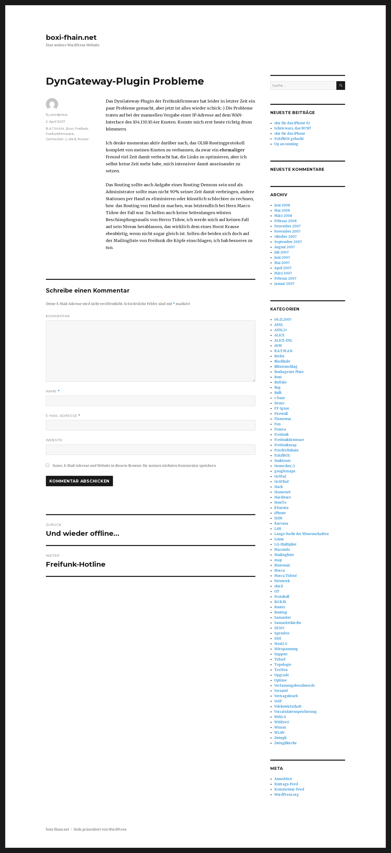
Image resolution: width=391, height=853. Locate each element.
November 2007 (287, 231)
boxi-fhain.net (71, 37)
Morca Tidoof (285, 576)
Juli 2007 (281, 252)
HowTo (280, 502)
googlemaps (284, 471)
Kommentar (58, 316)
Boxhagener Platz (288, 372)
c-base (279, 398)
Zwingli (280, 738)
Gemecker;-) (56, 139)
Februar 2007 (285, 278)
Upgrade (281, 675)
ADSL (278, 325)
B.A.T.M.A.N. (55, 128)
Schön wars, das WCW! (292, 128)
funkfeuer (282, 461)
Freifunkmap (285, 445)
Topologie (282, 665)
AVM (278, 346)
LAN (277, 529)
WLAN (279, 733)
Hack (278, 487)
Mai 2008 (282, 210)
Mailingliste (284, 555)
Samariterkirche (287, 623)
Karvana (281, 523)
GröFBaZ (281, 482)
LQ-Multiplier (285, 544)
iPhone (280, 513)
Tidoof (280, 659)
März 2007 (283, 273)
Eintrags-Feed (286, 784)
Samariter (282, 617)
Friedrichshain (286, 450)
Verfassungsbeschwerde (294, 685)
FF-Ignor (281, 408)
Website (54, 440)
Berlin (279, 356)
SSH (277, 638)
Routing (280, 612)
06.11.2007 (282, 319)
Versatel (281, 691)
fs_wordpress (56, 115)
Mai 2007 (282, 263)
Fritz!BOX (282, 455)
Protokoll (281, 597)
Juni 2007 (282, 257)
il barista (281, 508)
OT (276, 591)
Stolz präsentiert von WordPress (100, 829)
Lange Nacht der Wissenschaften (301, 534)
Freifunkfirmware (60, 134)
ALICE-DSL (283, 340)
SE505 (279, 628)
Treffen (281, 670)
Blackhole (282, 361)
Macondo (282, 550)
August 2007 (284, 247)
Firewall (281, 414)
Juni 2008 (282, 205)
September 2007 (288, 242)
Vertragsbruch (286, 696)
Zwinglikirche (285, 743)
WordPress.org (286, 794)
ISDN (278, 518)
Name (53, 391)
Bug (277, 387)
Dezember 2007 (287, 226)
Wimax (280, 727)
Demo (279, 403)
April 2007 (282, 268)
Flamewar (282, 419)
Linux (279, 539)
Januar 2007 (284, 284)
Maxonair (282, 565)
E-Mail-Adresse (63, 416)
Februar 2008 (285, 221)
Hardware (282, 497)
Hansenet (282, 492)
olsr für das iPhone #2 (292, 123)
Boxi (69, 128)
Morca (279, 570)
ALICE (279, 335)
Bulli (278, 393)
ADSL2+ (280, 330)
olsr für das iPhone (289, 133)
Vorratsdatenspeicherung (295, 712)
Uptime (280, 680)
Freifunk (81, 128)
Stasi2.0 (280, 644)
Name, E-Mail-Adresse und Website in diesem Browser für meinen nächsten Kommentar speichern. (134, 466)
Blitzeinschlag (285, 367)
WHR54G (281, 722)
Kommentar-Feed (289, 789)
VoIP (278, 701)
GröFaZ (280, 476)
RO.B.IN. (280, 602)
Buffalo (280, 382)
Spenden (281, 633)
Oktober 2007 (285, 237)
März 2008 (283, 216)
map (278, 560)
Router (83, 139)
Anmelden (283, 779)
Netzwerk (282, 581)
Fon (277, 424)
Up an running (286, 144)
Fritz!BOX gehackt (289, 139)
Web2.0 (280, 717)
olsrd (72, 139)
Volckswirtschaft (287, 706)
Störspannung (286, 649)
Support (281, 654)
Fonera (280, 429)
